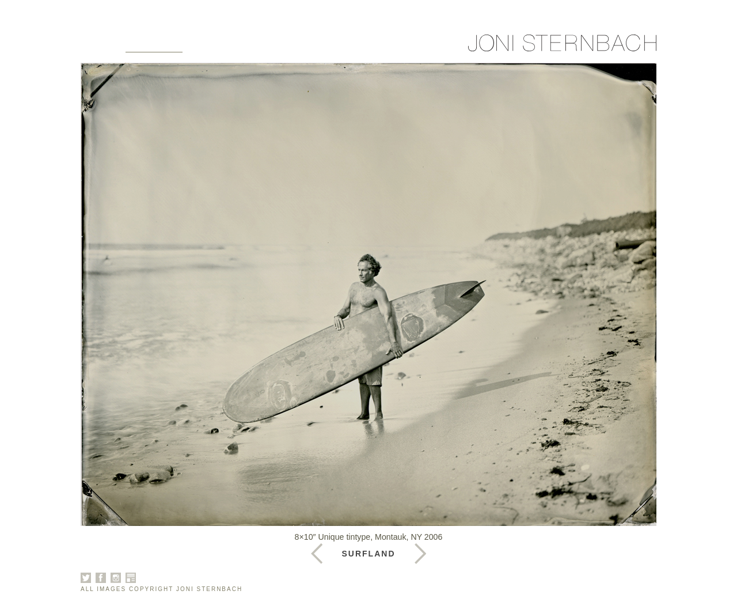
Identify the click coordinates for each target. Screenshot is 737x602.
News (314, 47)
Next (316, 553)
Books (266, 47)
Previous (420, 553)
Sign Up (428, 47)
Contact (368, 47)
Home (95, 47)
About (215, 47)
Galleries (154, 47)
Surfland (369, 553)
